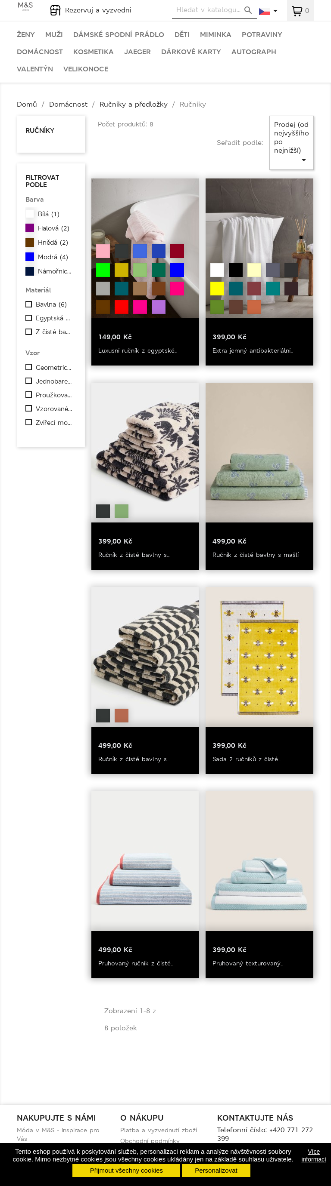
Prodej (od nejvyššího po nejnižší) (291, 142)
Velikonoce (85, 69)
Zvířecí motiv (55, 422)
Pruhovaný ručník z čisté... (135, 963)
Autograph (253, 52)
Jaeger (137, 52)
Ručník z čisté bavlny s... (133, 555)
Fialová (53, 228)
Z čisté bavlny (55, 332)
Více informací (313, 1155)
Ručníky (39, 130)
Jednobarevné (55, 381)
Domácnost (40, 52)
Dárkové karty (191, 52)
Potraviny (262, 35)
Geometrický (55, 367)
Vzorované (55, 409)
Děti (182, 35)
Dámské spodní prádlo (118, 35)
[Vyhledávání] (214, 10)
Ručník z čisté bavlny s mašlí (255, 555)
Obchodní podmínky (150, 1141)
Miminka (215, 35)
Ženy (26, 35)
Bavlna (51, 304)
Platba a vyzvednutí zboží (158, 1130)
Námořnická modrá (57, 271)
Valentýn (35, 69)
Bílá (48, 214)
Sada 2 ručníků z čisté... (246, 759)
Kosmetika (93, 52)
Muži (54, 35)
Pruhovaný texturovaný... (247, 963)
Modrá (53, 257)
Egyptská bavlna (55, 318)
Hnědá (53, 242)
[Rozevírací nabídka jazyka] (269, 11)
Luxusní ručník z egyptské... (137, 350)
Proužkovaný (55, 395)
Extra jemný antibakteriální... (252, 350)
